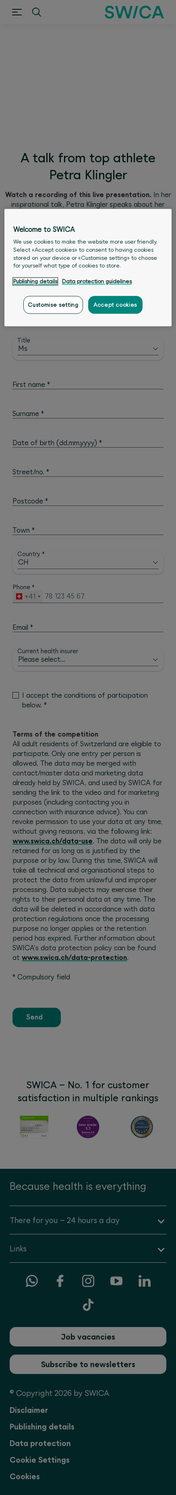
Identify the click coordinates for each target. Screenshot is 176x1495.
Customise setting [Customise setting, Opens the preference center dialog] (53, 305)
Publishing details (35, 281)
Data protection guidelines (97, 281)
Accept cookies (115, 305)
